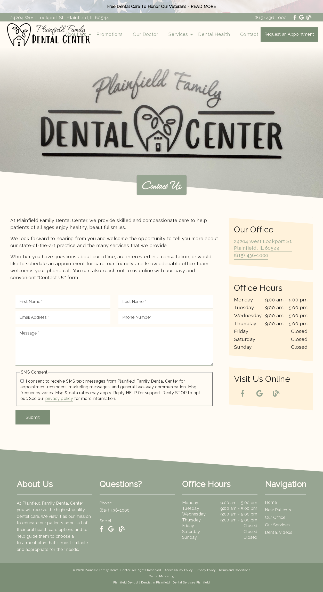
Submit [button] (33, 417)
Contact (249, 34)
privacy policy (59, 398)
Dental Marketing (161, 576)
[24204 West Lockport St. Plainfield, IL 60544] (263, 245)
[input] (62, 301)
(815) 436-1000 (271, 17)
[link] (295, 17)
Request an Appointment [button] (289, 34)
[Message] (114, 346)
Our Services (277, 524)
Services (178, 34)
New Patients (278, 509)
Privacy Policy (206, 570)
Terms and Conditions (234, 570)
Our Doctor (145, 34)
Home (271, 502)
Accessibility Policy (179, 570)
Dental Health (214, 34)
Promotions (109, 34)
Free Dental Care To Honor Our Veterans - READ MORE (161, 6)
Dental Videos (279, 532)
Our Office (275, 517)
